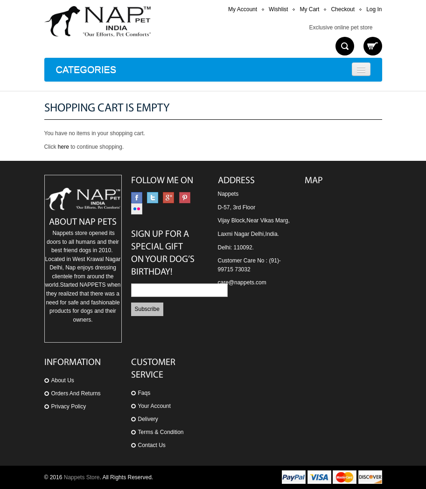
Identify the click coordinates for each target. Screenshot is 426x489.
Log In (374, 9)
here (63, 147)
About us (62, 380)
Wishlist (278, 9)
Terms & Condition (161, 432)
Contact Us (152, 445)
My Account (242, 9)
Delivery (148, 419)
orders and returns (76, 393)
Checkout (343, 9)
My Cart (309, 9)
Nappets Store (82, 477)
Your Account (154, 406)
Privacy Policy (68, 406)
